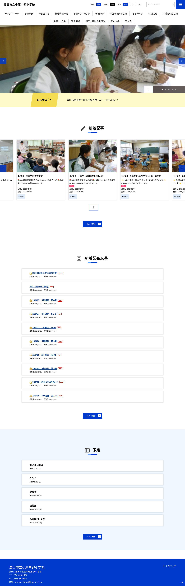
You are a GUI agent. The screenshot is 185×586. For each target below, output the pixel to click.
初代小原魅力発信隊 (95, 21)
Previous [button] (3, 61)
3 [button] (169, 89)
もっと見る (91, 224)
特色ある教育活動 (118, 13)
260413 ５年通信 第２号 (44, 368)
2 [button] (165, 89)
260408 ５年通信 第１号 (44, 395)
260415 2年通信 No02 (44, 354)
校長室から (44, 13)
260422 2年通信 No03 (44, 327)
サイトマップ (170, 566)
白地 (105, 4)
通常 (98, 4)
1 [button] (162, 89)
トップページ (13, 13)
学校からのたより (81, 13)
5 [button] (175, 89)
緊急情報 (75, 21)
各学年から (137, 13)
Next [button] (182, 61)
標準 (125, 4)
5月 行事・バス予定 (39, 286)
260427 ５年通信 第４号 (44, 300)
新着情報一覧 (61, 13)
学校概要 (29, 13)
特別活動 (152, 13)
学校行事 (99, 13)
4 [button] (172, 89)
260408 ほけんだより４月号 (45, 381)
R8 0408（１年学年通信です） (45, 272)
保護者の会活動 (170, 13)
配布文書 (115, 21)
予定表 (128, 21)
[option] (92, 59)
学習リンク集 (59, 21)
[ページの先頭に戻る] (182, 583)
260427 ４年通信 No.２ (44, 313)
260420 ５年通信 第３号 (44, 341)
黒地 (112, 4)
